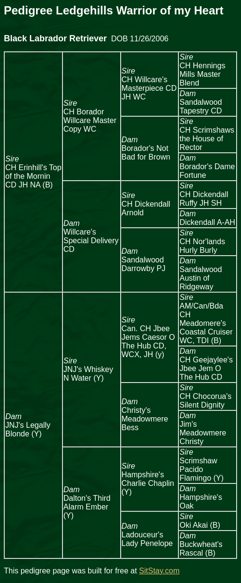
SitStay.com (159, 571)
